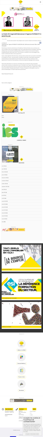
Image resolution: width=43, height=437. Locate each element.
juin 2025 (3, 195)
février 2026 (4, 171)
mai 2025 (3, 198)
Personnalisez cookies (34, 434)
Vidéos (3, 117)
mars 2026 (3, 169)
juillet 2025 (4, 192)
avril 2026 (3, 166)
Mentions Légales (33, 411)
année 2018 (4, 218)
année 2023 (4, 207)
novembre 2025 (4, 180)
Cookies (31, 414)
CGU (31, 413)
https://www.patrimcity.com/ (7, 73)
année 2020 (4, 213)
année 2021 (4, 210)
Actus (3, 115)
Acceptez (27, 434)
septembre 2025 (4, 186)
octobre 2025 (4, 183)
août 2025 (3, 189)
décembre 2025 (4, 177)
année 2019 (4, 215)
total (3, 221)
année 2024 (4, 204)
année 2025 (4, 201)
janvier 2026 (4, 174)
